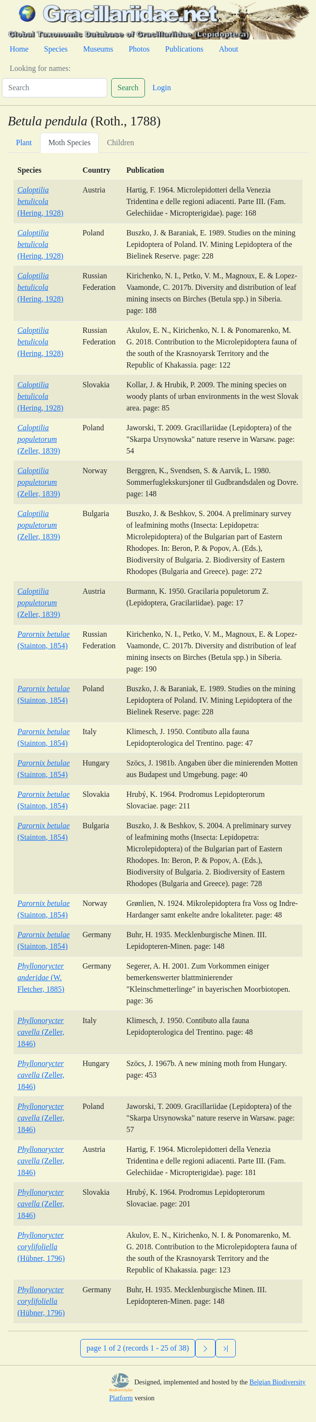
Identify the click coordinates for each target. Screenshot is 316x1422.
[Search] (54, 87)
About (228, 49)
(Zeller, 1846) (40, 1032)
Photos (139, 49)
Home (19, 49)
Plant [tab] (24, 142)
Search (128, 87)
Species (56, 49)
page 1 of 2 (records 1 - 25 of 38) (137, 1348)
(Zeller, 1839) (38, 439)
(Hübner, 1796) (41, 1246)
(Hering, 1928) (40, 201)
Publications (184, 49)
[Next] (205, 1348)
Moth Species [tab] (69, 142)
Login (162, 87)
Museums (98, 49)
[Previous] (225, 1348)
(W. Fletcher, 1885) (40, 977)
